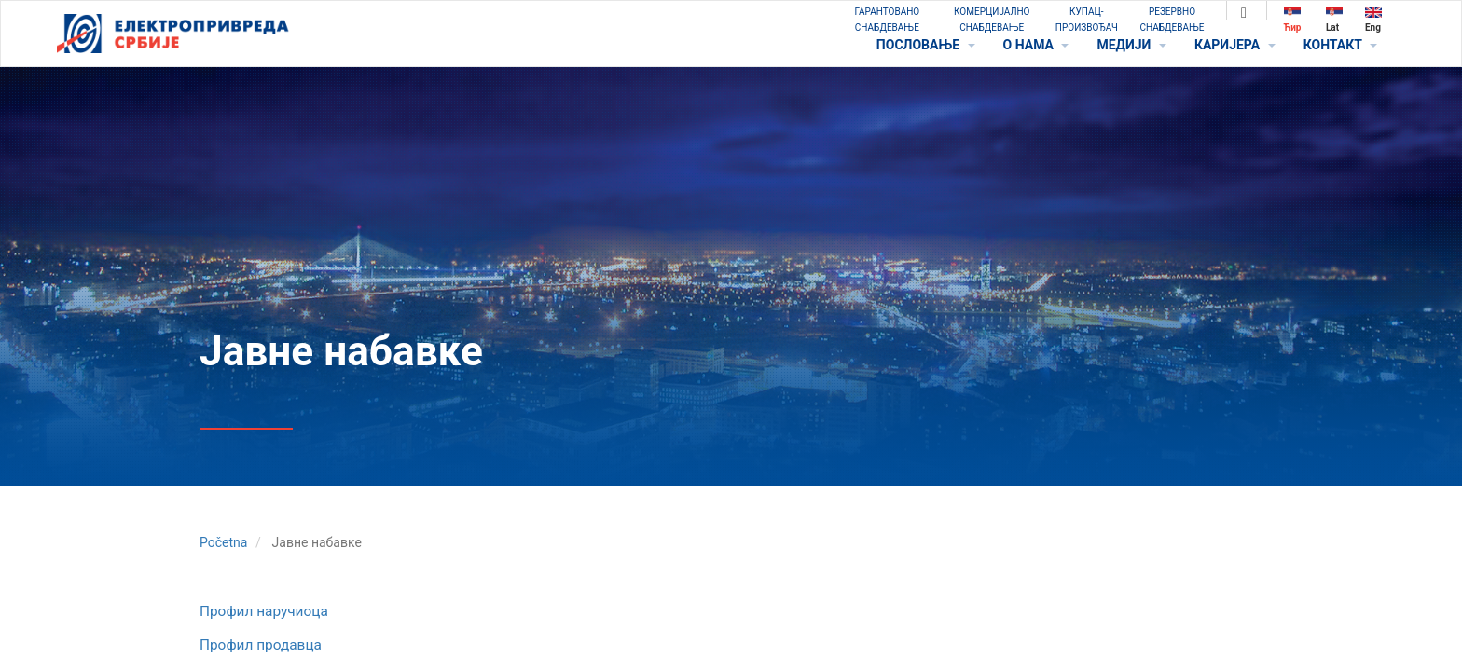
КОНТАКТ (1340, 44)
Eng (1373, 19)
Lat (1334, 19)
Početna (223, 542)
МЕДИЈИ (1130, 44)
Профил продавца (261, 645)
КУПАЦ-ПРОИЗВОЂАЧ (1086, 20)
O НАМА (1036, 44)
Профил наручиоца (264, 611)
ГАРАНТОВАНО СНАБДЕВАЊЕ (886, 20)
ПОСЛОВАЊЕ (925, 44)
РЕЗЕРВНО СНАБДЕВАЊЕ (1172, 20)
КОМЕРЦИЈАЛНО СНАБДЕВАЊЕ (991, 20)
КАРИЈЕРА (1235, 44)
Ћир (1293, 19)
